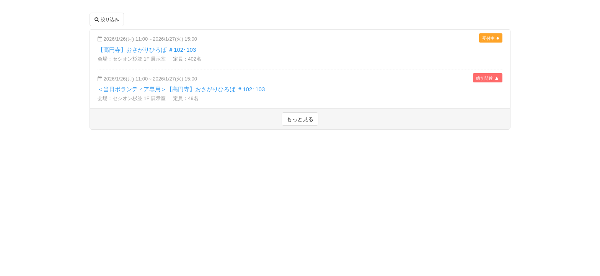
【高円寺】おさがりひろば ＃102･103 (147, 49)
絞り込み (107, 19)
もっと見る (300, 119)
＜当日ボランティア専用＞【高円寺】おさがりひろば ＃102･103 (181, 89)
